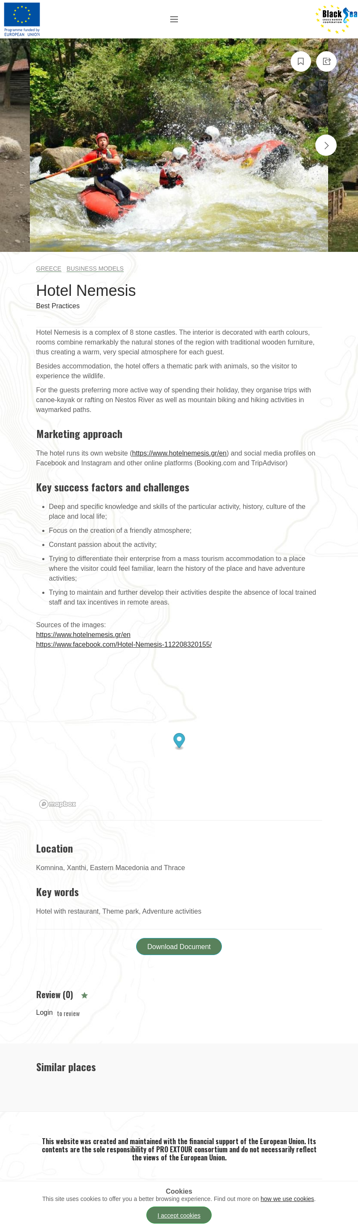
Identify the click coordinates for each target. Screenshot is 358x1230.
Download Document (179, 946)
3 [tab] (191, 242)
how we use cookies (287, 1198)
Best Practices (58, 306)
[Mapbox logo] (57, 804)
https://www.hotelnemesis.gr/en (179, 453)
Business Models (95, 268)
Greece (48, 268)
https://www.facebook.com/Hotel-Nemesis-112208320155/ (124, 644)
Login (44, 1012)
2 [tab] (180, 242)
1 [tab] (170, 242)
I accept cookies (178, 1215)
